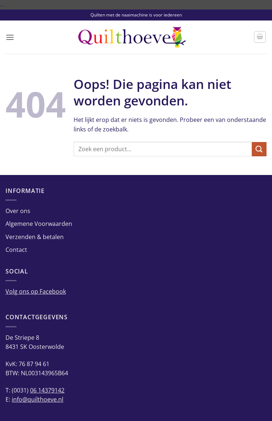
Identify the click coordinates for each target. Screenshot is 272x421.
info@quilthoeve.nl (37, 399)
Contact (16, 250)
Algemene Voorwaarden (38, 224)
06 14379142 (47, 390)
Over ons (17, 211)
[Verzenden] (259, 149)
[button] (9, 37)
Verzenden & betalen (34, 237)
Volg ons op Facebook (35, 291)
